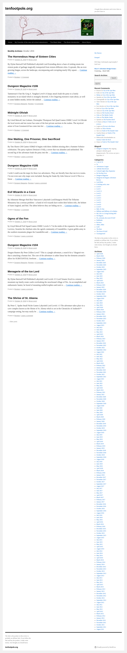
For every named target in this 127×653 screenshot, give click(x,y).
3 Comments (39, 263)
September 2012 (101, 600)
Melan (98, 95)
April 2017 (99, 495)
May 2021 (99, 385)
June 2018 (99, 464)
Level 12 (99, 191)
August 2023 (100, 325)
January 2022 (100, 368)
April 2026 (99, 254)
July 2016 (99, 515)
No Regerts (99, 216)
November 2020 (101, 399)
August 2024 (100, 298)
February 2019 (100, 446)
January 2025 (100, 287)
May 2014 (99, 555)
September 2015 (101, 535)
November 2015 (101, 531)
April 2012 (99, 611)
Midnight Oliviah (18, 112)
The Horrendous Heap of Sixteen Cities (32, 56)
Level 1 (98, 189)
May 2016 (99, 520)
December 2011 (101, 620)
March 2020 (100, 417)
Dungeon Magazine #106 (23, 86)
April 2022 (99, 361)
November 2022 (101, 345)
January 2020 (100, 421)
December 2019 (101, 423)
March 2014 (100, 560)
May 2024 (99, 305)
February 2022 (100, 365)
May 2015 (99, 544)
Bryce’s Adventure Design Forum (105, 69)
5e (97, 164)
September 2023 (101, 323)
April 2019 (99, 441)
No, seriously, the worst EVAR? (105, 218)
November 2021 (101, 372)
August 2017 (100, 486)
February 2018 (100, 473)
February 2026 (100, 258)
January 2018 (100, 475)
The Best (99, 229)
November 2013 (101, 569)
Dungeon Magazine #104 (23, 245)
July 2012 (99, 605)
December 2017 (101, 477)
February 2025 (100, 285)
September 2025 (101, 269)
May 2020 (99, 412)
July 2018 (99, 461)
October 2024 (100, 294)
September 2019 (101, 430)
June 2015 (99, 542)
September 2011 (101, 627)
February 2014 (100, 562)
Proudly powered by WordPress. (106, 647)
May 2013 (99, 582)
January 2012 (100, 618)
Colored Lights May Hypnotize (105, 171)
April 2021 (99, 388)
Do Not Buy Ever (101, 173)
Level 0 (98, 187)
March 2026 (100, 256)
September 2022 (101, 350)
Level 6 (98, 202)
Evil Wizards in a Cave (21, 192)
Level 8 (98, 204)
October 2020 (100, 401)
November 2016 (101, 506)
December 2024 (101, 289)
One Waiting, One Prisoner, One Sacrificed (34, 139)
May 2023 (99, 332)
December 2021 (101, 370)
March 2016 (100, 524)
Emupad (97, 57)
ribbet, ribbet (100, 225)
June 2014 (99, 553)
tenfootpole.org (18, 8)
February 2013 (100, 589)
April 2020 (99, 415)
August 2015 (100, 537)
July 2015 (99, 540)
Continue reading (52, 100)
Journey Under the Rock (103, 140)
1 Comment (25, 77)
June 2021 (99, 383)
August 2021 (100, 379)
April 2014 (99, 558)
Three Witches (106, 128)
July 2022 (99, 354)
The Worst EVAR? (102, 231)
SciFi (98, 227)
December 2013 (101, 567)
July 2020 (99, 408)
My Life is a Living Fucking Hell (106, 213)
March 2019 (100, 444)
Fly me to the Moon (109, 126)
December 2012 (101, 593)
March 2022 (100, 363)
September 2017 (101, 484)
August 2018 (100, 459)
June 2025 (99, 276)
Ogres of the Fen (18, 218)
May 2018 (99, 466)
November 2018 (101, 453)
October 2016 (100, 508)
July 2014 (99, 551)
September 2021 (101, 377)
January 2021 (100, 394)
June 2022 (99, 356)
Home (10, 42)
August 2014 (100, 549)
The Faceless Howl (107, 113)
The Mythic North (107, 115)
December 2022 (101, 343)
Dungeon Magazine (20, 104)
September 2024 (101, 296)
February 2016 (100, 526)
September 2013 (101, 573)
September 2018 (101, 457)
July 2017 (99, 488)
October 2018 (100, 455)
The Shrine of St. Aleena (23, 298)
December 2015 (101, 529)
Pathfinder (99, 220)
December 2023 (101, 316)
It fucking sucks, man (102, 184)
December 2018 (101, 450)
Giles (98, 115)
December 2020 (101, 397)
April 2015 (99, 546)
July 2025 (99, 274)
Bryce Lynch (33, 60)
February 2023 (100, 339)
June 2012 (99, 607)
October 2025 (100, 267)
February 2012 (100, 616)
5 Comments (39, 104)
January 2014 (100, 564)
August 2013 (100, 575)
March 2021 (100, 390)
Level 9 (98, 207)
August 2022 (100, 352)
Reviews (17, 77)
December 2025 (101, 263)
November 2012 (101, 596)
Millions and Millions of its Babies (106, 211)
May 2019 (99, 439)
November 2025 (101, 265)
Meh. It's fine (100, 209)
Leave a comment (27, 157)
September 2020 (101, 403)
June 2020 (99, 410)
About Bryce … (87, 42)
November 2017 (101, 479)
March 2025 (100, 283)
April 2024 (99, 307)
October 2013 (100, 571)
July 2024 (99, 301)
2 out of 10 (99, 162)
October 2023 (100, 321)
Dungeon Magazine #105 (23, 165)
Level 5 (98, 200)
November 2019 (101, 426)
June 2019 (99, 437)
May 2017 (99, 493)
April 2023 (99, 334)
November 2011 (101, 622)
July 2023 (99, 327)
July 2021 (99, 381)
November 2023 (101, 318)
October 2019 (100, 428)
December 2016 (101, 504)
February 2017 (100, 499)
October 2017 (100, 482)
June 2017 (99, 491)
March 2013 (100, 587)
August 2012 (100, 602)
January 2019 (100, 448)
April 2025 (99, 280)
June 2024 (99, 303)
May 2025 (99, 278)
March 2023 (100, 336)
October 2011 (100, 625)
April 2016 (99, 522)
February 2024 (100, 312)
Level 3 (98, 195)
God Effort (99, 182)
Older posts (12, 322)
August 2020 (100, 406)
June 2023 (99, 330)
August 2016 (100, 513)
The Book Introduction (71, 42)
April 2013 (99, 584)
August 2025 (100, 271)
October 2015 (100, 533)
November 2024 (101, 292)
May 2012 (99, 609)
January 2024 (100, 314)
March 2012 (100, 614)
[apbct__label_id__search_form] (108, 80)
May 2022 (99, 359)
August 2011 (100, 629)
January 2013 (100, 591)
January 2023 (100, 341)
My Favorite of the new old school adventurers (31, 42)
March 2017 (100, 497)
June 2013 (99, 580)
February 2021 (100, 392)
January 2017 (100, 502)
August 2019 (100, 432)
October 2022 (100, 347)
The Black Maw (55, 42)
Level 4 (98, 198)
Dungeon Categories (102, 149)
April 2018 (99, 468)
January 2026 (100, 260)
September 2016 (101, 511)
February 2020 (100, 419)
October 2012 (100, 598)
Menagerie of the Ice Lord (23, 271)
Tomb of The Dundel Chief (110, 131)
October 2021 (100, 374)
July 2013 (99, 578)
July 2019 (99, 435)
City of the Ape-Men (109, 90)
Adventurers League (102, 166)
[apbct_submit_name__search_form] (98, 83)
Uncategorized (100, 233)
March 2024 (100, 309)
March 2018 (100, 470)
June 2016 (99, 517)
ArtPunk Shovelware (102, 169)
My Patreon (98, 53)
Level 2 (98, 193)
